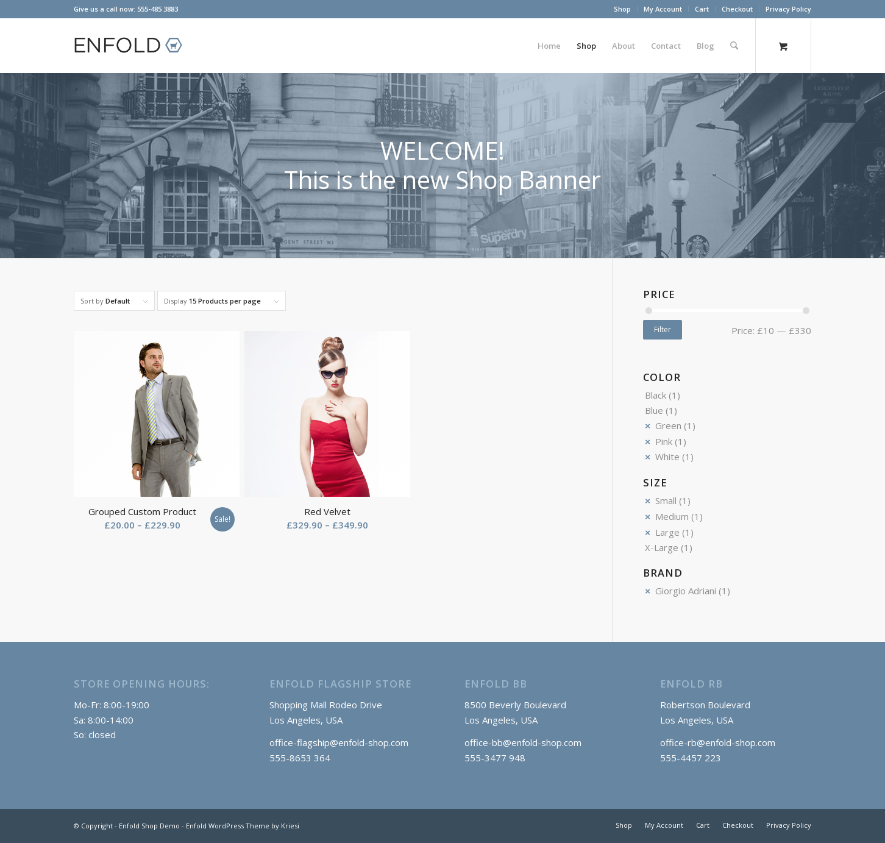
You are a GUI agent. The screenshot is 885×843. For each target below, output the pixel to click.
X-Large (661, 547)
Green (668, 425)
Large (667, 532)
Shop (622, 8)
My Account (663, 8)
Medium (672, 516)
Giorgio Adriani (685, 591)
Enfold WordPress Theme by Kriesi (242, 825)
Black (655, 395)
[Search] (734, 45)
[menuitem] (623, 9)
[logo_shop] (133, 45)
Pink (663, 441)
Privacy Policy (788, 8)
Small (666, 500)
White (667, 456)
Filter (662, 329)
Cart (702, 8)
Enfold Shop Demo (149, 825)
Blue (654, 410)
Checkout (737, 8)
